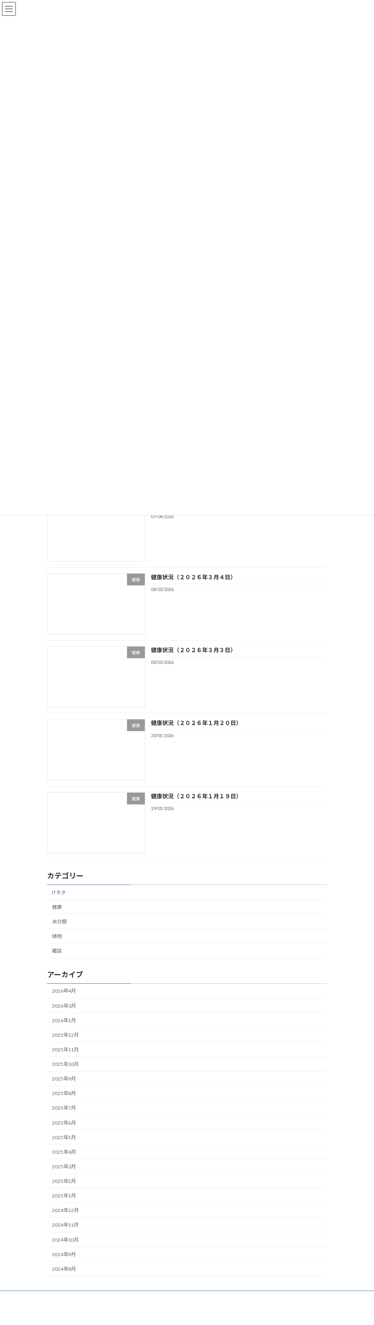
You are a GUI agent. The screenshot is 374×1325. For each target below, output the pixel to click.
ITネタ (59, 892)
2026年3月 (64, 1006)
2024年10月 (65, 1240)
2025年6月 (64, 1123)
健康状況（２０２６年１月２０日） (196, 723)
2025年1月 (64, 1196)
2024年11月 (65, 1225)
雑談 (57, 951)
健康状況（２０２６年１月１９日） (196, 796)
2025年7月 (64, 1108)
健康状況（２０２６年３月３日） (193, 650)
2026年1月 (64, 1020)
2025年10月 (65, 1064)
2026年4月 (64, 991)
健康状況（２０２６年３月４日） (193, 577)
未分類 (59, 922)
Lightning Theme (188, 1312)
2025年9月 (64, 1079)
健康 (57, 907)
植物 (57, 936)
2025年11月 (65, 1049)
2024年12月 (65, 1211)
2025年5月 (64, 1137)
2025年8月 (64, 1094)
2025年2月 (64, 1181)
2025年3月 (64, 1166)
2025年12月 (65, 1035)
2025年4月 (64, 1152)
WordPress (156, 1312)
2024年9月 (64, 1254)
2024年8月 (64, 1269)
